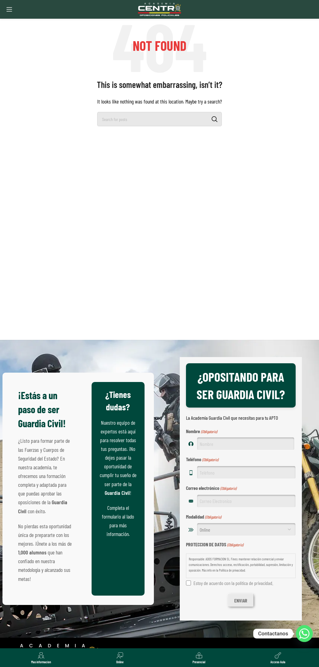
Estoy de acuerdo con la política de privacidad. (233, 583)
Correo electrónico (211, 488)
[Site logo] (159, 9)
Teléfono (202, 459)
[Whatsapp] (304, 633)
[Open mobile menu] (9, 9)
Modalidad (203, 517)
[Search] (159, 119)
